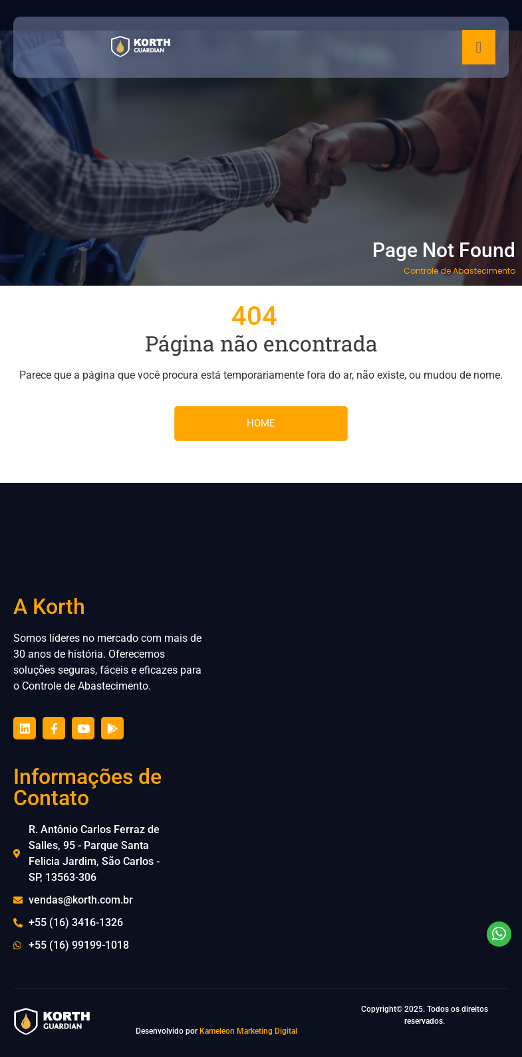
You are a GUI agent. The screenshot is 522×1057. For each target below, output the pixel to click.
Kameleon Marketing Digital (248, 1031)
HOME (261, 423)
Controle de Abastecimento (459, 270)
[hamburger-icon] (478, 47)
